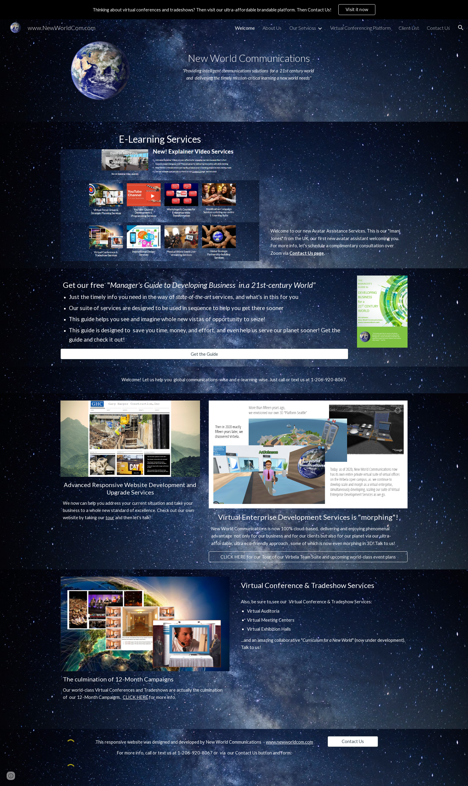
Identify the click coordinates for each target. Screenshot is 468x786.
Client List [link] (409, 28)
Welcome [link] (245, 28)
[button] (461, 27)
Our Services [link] (302, 28)
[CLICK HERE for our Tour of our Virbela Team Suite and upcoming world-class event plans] (308, 557)
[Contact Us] (353, 741)
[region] (234, 9)
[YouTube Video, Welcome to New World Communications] (338, 176)
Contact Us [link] (438, 28)
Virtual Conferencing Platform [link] (360, 28)
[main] (248, 63)
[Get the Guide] (204, 354)
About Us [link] (272, 28)
